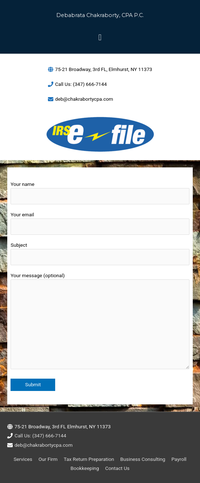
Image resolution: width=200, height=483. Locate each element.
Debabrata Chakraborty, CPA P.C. (100, 15)
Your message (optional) (100, 322)
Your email (100, 223)
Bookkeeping (84, 468)
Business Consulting (142, 459)
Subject (100, 254)
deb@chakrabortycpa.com (84, 99)
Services (22, 459)
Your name (100, 193)
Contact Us (117, 468)
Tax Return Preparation (89, 459)
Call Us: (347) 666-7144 (81, 84)
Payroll (178, 459)
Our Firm (47, 459)
